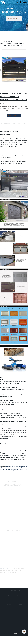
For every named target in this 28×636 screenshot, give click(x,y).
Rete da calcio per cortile (6, 450)
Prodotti (10, 41)
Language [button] (25, 2)
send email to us (14, 115)
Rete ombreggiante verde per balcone (12, 453)
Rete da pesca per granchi (12, 457)
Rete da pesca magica (14, 455)
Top (24, 631)
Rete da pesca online (10, 452)
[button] (17, 2)
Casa (4, 41)
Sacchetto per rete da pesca (18, 459)
